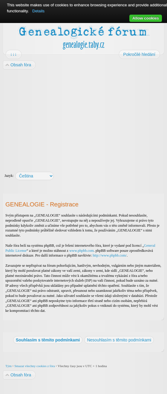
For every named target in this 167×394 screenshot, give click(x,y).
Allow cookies (145, 18)
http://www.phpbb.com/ (110, 255)
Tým (8, 366)
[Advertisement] (83, 118)
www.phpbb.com (81, 251)
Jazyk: (9, 176)
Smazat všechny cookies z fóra (34, 366)
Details (38, 11)
